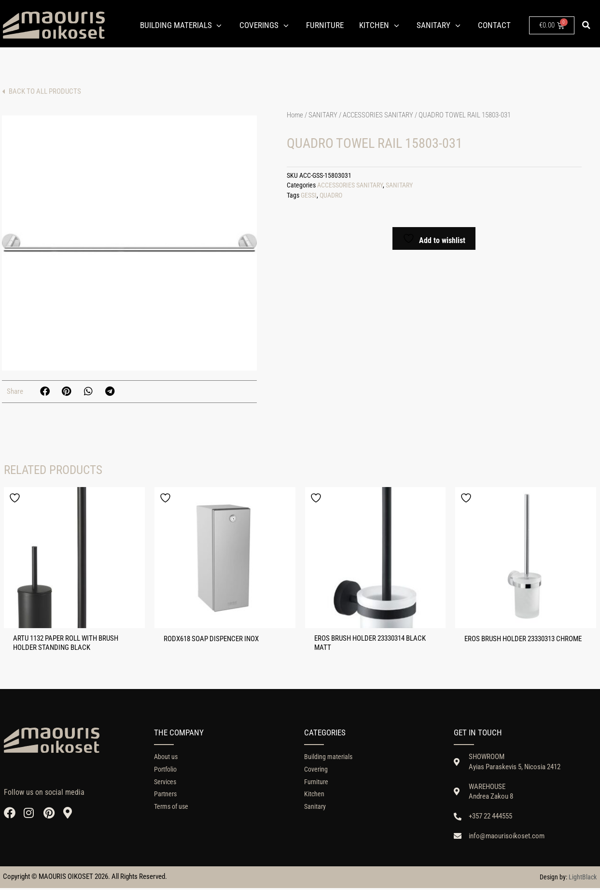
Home (295, 115)
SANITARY (322, 115)
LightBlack (583, 879)
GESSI (309, 195)
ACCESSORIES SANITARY (378, 115)
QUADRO (331, 195)
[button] (586, 25)
